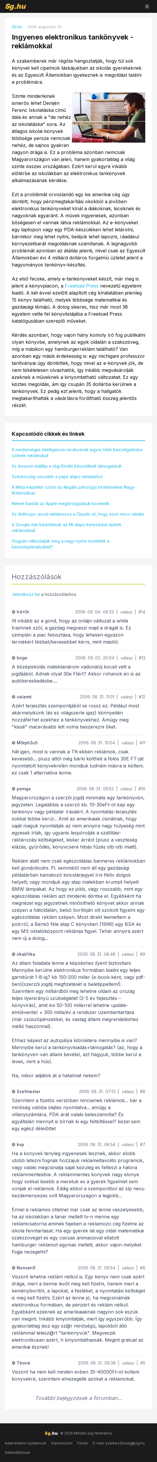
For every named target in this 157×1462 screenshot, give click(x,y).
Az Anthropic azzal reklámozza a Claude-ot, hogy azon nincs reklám (78, 514)
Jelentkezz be (26, 594)
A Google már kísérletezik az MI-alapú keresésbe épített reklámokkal (66, 527)
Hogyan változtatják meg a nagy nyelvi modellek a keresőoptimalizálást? (60, 543)
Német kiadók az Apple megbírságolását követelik (60, 503)
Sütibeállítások (17, 1452)
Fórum (82, 1443)
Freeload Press (82, 286)
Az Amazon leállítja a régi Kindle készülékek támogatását (66, 466)
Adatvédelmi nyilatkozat (25, 1443)
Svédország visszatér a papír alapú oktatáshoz (57, 476)
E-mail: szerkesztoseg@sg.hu (119, 1443)
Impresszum (61, 1443)
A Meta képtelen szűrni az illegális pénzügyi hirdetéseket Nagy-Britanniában (74, 490)
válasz (126, 611)
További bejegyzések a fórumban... (78, 1398)
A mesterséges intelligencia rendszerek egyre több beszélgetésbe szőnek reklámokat (77, 452)
